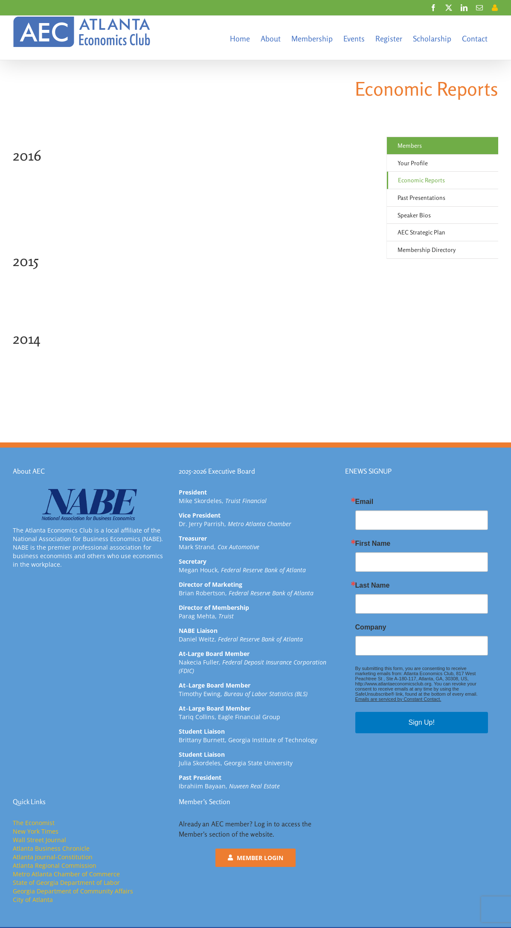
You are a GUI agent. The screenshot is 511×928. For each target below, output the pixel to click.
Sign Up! (422, 722)
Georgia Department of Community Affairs (73, 891)
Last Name (372, 585)
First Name (373, 543)
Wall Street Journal (39, 840)
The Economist (34, 823)
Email (364, 501)
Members (410, 145)
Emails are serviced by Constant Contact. (398, 699)
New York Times (35, 831)
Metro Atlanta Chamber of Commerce (66, 874)
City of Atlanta (33, 900)
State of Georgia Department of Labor (66, 882)
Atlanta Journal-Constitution (53, 857)
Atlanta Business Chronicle (51, 848)
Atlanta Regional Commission (54, 865)
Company (370, 627)
